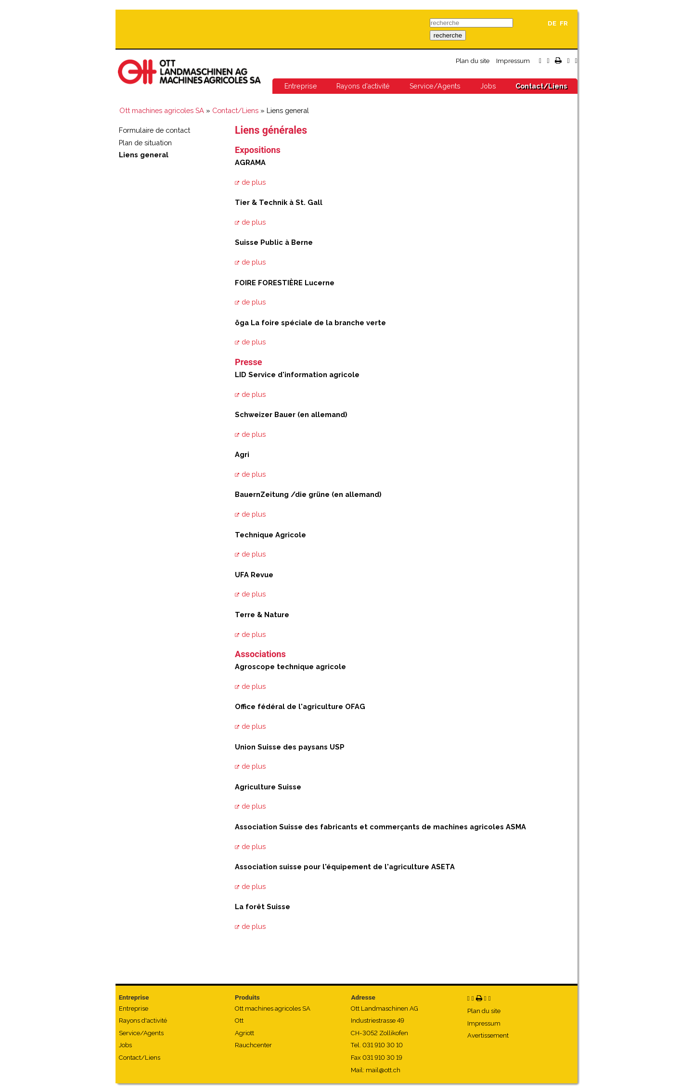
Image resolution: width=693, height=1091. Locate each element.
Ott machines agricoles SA (161, 110)
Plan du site (472, 60)
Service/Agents (435, 86)
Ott (239, 1020)
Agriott (244, 1033)
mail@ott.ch (383, 1070)
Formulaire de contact (154, 130)
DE (552, 23)
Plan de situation (145, 143)
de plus (254, 182)
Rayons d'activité (363, 86)
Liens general (143, 155)
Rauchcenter (253, 1045)
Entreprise (300, 86)
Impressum (513, 60)
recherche (448, 35)
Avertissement (488, 1035)
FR (564, 23)
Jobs (488, 86)
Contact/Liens (541, 86)
